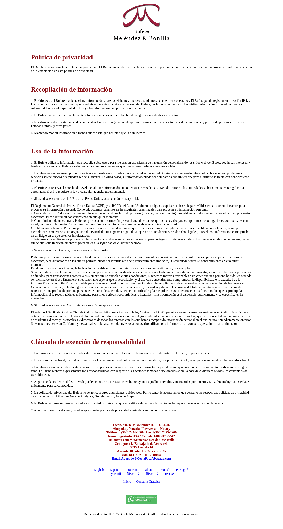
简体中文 (133, 473)
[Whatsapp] (141, 503)
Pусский (115, 473)
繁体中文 (152, 473)
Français (131, 469)
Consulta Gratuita (148, 481)
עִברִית (169, 473)
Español (115, 469)
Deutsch (164, 469)
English (99, 469)
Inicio (127, 481)
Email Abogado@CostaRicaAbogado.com (141, 458)
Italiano (148, 469)
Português (182, 469)
